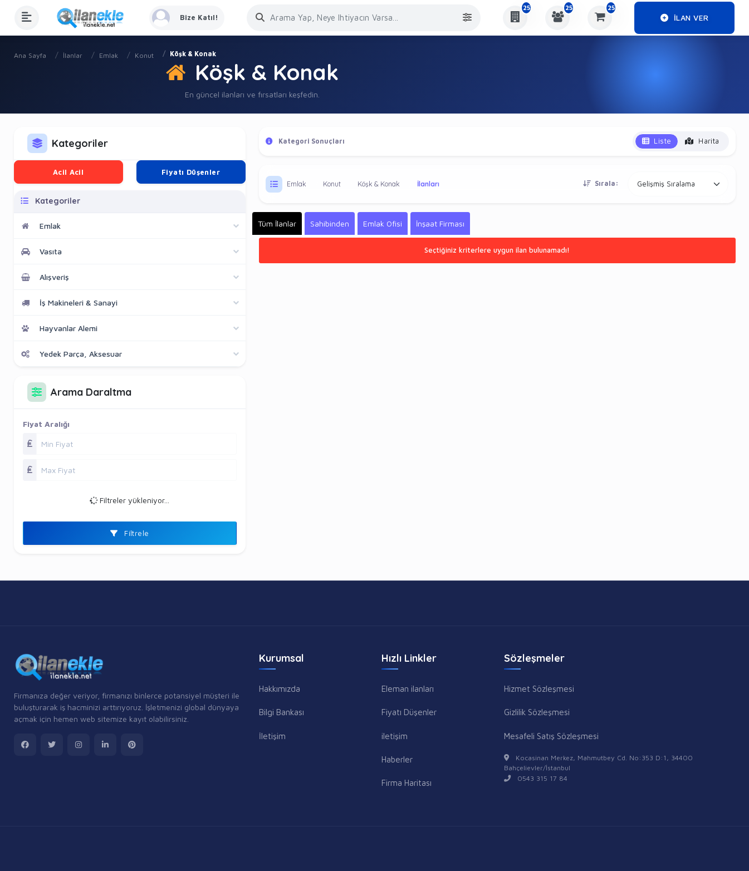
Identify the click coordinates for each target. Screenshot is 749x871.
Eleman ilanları (407, 688)
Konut (144, 55)
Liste (657, 140)
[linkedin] (105, 745)
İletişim (272, 736)
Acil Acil (68, 172)
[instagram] (78, 745)
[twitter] (52, 745)
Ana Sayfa (30, 55)
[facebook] (25, 745)
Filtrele (129, 533)
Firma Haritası (406, 782)
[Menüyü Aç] (26, 18)
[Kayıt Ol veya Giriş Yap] (188, 18)
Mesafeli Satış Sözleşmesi (551, 736)
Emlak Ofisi (382, 223)
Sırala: (601, 183)
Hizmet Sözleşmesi (539, 688)
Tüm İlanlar (277, 223)
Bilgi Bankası (281, 712)
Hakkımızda (279, 688)
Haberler (397, 759)
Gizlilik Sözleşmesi (537, 712)
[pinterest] (132, 745)
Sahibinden (329, 223)
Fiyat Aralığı (46, 424)
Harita (702, 140)
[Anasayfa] (94, 17)
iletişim (394, 736)
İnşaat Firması (440, 223)
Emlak (108, 55)
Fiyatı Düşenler (190, 172)
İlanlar (72, 55)
